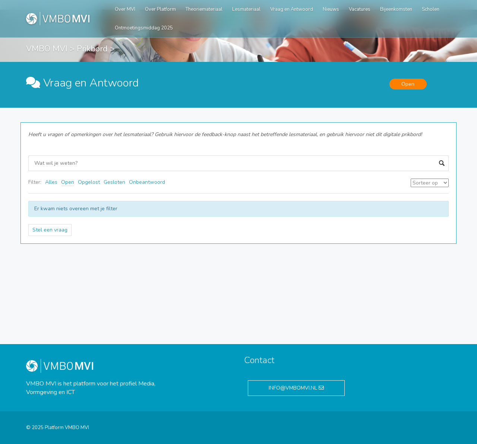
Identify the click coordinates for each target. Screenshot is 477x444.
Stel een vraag (49, 229)
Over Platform (160, 9)
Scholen (430, 9)
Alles (51, 182)
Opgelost (89, 182)
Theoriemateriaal (204, 9)
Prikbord (92, 48)
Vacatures (359, 9)
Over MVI (125, 9)
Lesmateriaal (246, 9)
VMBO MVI (46, 48)
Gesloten (114, 182)
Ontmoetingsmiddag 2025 (144, 28)
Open (67, 182)
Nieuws (331, 9)
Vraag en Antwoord (291, 9)
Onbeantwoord (147, 182)
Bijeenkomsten (396, 9)
